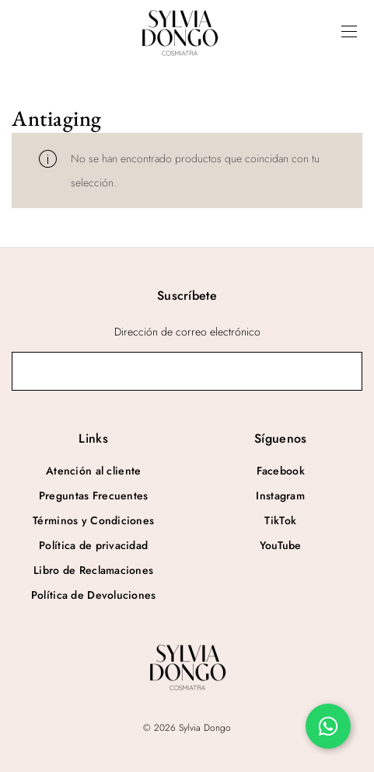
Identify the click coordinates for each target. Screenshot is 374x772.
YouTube (281, 545)
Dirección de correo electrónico (187, 331)
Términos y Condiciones (93, 520)
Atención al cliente (93, 470)
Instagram (280, 495)
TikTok (280, 520)
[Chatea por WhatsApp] (328, 726)
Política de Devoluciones (93, 595)
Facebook (281, 470)
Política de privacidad (93, 545)
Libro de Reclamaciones (93, 570)
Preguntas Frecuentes (94, 495)
